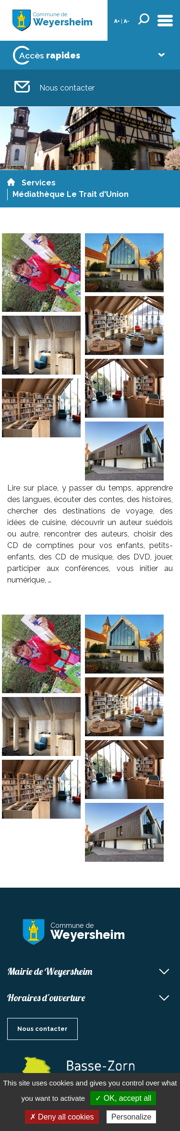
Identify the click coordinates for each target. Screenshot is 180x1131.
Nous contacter (54, 88)
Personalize (131, 1117)
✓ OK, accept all (123, 1098)
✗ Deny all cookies (62, 1117)
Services (39, 182)
